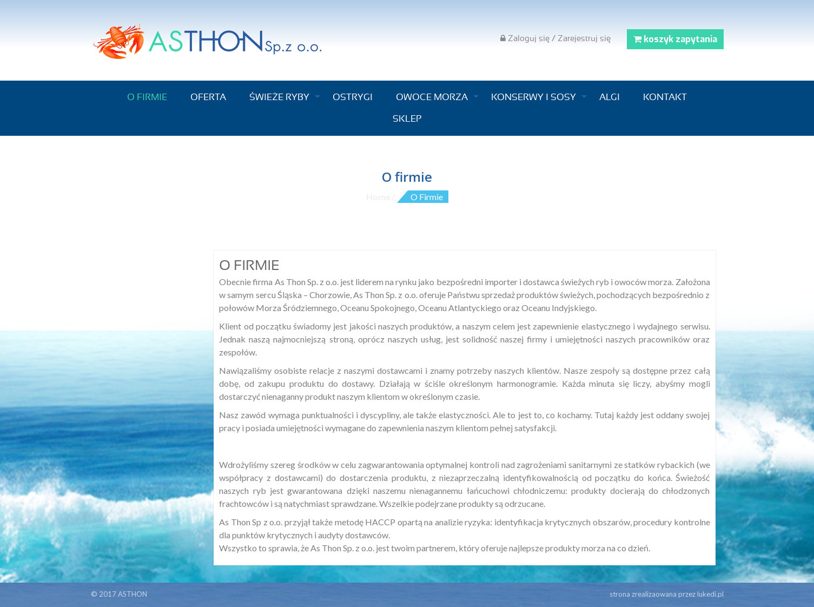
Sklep (407, 118)
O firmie (147, 97)
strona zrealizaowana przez (667, 594)
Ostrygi (353, 97)
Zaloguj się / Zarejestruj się (555, 38)
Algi (609, 97)
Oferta (208, 97)
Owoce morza (432, 97)
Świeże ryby (279, 97)
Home (378, 197)
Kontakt (665, 97)
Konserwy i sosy (533, 97)
